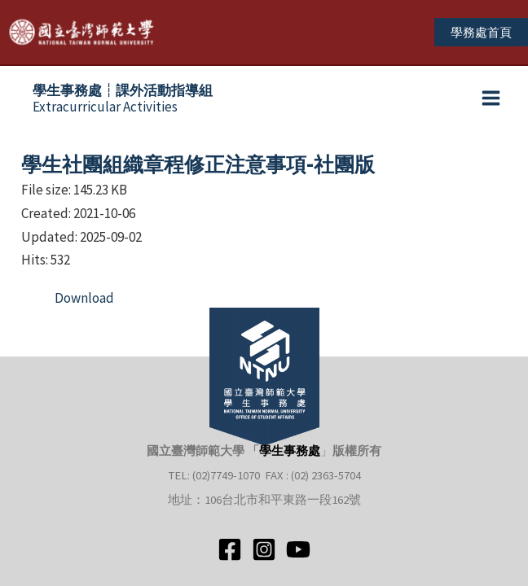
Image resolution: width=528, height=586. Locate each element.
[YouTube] (298, 549)
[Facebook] (230, 549)
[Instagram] (264, 549)
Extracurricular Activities (123, 98)
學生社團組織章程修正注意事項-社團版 (198, 164)
